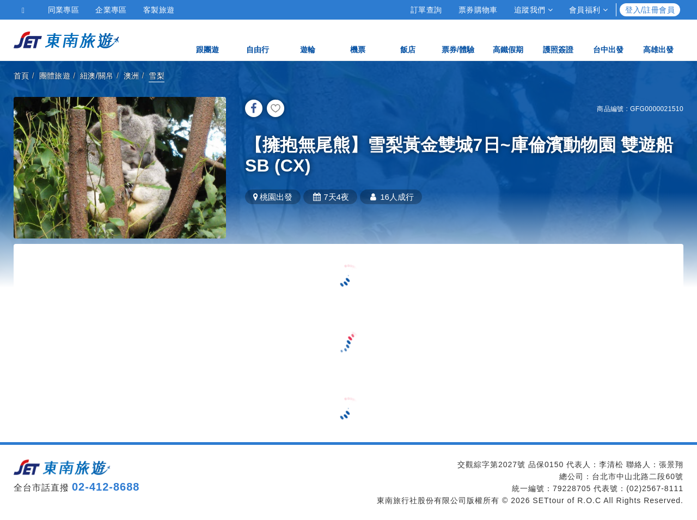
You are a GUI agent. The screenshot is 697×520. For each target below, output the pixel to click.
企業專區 (111, 9)
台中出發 (608, 39)
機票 (358, 39)
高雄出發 (658, 39)
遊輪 (308, 39)
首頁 (21, 75)
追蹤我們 (533, 9)
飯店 (408, 39)
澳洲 (131, 75)
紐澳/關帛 (97, 75)
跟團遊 (207, 39)
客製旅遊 (159, 9)
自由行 (257, 39)
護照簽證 (558, 39)
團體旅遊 (55, 75)
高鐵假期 (508, 39)
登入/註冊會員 (650, 9)
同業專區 (64, 9)
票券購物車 (478, 9)
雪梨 (156, 75)
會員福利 (588, 9)
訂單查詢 (426, 9)
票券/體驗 (458, 39)
